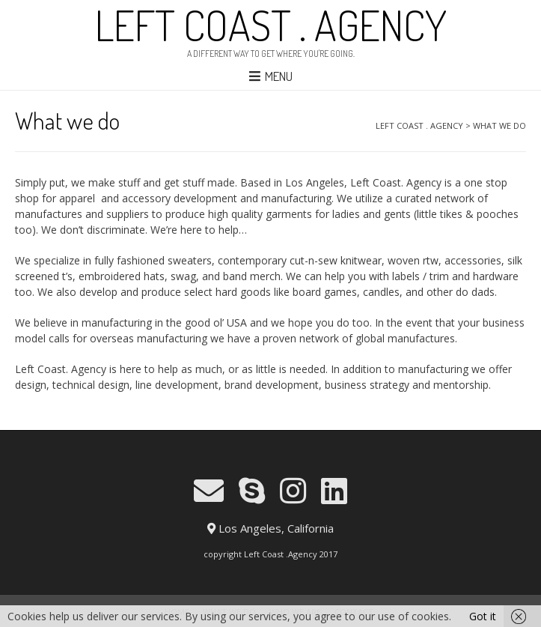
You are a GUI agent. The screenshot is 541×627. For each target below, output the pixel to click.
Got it (482, 616)
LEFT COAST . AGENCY (271, 25)
